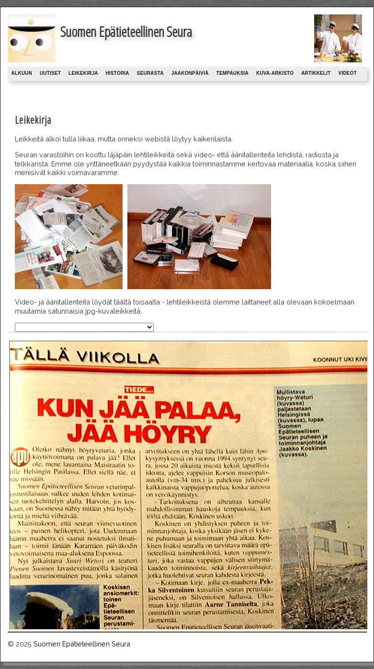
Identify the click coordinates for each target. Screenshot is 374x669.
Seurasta (150, 73)
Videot (348, 73)
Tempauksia (232, 73)
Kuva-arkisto (275, 73)
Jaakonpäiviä (190, 73)
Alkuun (21, 73)
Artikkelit (315, 73)
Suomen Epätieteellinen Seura (82, 644)
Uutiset (50, 73)
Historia (117, 73)
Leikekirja (83, 73)
